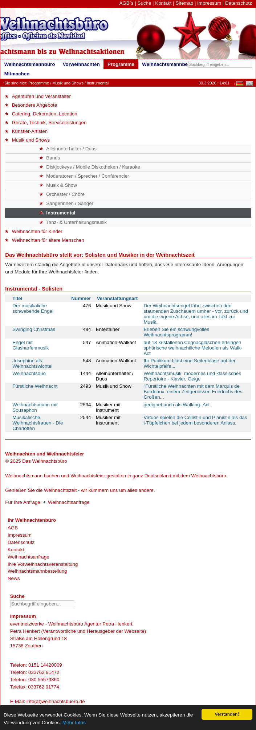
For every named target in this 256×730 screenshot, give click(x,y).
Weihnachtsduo (29, 373)
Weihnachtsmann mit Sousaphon (34, 407)
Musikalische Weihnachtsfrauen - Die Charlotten (37, 423)
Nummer (81, 298)
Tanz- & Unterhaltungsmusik (73, 222)
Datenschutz (238, 3)
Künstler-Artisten (26, 131)
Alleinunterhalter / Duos (68, 148)
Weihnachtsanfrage (66, 502)
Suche (144, 3)
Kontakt (163, 3)
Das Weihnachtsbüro (44, 461)
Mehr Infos (74, 723)
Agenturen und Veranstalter (38, 96)
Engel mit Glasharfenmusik (30, 345)
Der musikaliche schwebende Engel (32, 308)
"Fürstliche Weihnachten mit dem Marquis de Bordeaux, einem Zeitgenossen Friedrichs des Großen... (192, 391)
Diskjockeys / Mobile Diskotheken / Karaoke (90, 167)
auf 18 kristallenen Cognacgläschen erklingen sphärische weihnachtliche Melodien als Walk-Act (192, 348)
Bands (50, 158)
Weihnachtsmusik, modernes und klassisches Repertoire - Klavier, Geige (192, 376)
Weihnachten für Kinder (33, 231)
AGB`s (126, 3)
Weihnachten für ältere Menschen (44, 240)
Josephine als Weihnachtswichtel (32, 363)
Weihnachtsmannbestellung (37, 571)
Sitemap (184, 3)
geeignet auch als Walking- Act (176, 404)
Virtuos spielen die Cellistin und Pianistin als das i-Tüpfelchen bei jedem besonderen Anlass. (195, 420)
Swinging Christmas (33, 329)
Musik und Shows (68, 83)
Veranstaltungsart (117, 298)
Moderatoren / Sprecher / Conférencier (84, 176)
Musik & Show (58, 185)
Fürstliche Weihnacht (34, 386)
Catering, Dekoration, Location (41, 114)
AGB (13, 527)
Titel (17, 298)
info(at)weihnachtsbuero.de (56, 701)
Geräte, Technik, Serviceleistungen (45, 122)
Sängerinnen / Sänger (66, 203)
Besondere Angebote (31, 105)
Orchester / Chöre (62, 194)
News (14, 578)
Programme (38, 83)
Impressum (209, 3)
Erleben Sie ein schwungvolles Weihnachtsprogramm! (176, 332)
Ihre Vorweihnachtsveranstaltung (43, 564)
